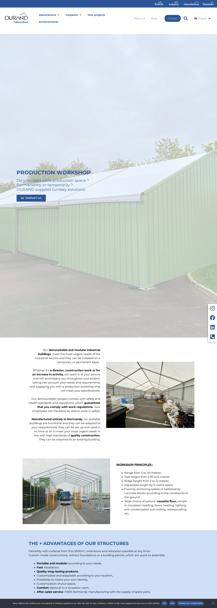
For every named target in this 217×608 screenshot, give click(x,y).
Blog (154, 18)
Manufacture (49, 14)
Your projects (96, 14)
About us (139, 18)
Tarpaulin (73, 14)
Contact (173, 18)
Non (172, 603)
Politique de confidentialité (191, 603)
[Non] (213, 603)
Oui (164, 603)
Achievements (48, 21)
